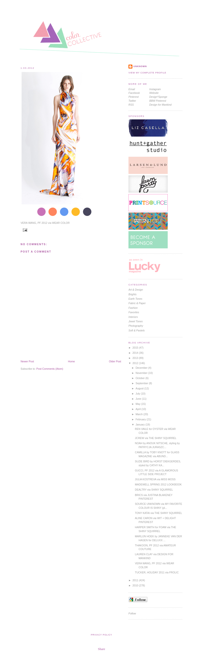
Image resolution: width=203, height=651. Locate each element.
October (140, 378)
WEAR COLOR (61, 222)
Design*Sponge (158, 96)
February (141, 419)
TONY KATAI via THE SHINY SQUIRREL (158, 512)
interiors (133, 316)
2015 (135, 347)
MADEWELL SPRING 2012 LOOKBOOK (158, 484)
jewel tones (135, 321)
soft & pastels (136, 330)
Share (101, 649)
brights (132, 294)
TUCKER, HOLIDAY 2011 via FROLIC (156, 572)
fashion (133, 307)
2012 (135, 363)
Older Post (115, 361)
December (142, 367)
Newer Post (27, 361)
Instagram (155, 89)
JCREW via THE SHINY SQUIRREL (155, 438)
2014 (135, 352)
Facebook (134, 92)
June (139, 398)
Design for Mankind (160, 104)
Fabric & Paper (137, 303)
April (138, 409)
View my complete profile (147, 72)
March (139, 414)
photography (135, 325)
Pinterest (133, 96)
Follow (132, 613)
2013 (135, 357)
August (140, 388)
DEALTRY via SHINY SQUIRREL (154, 489)
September (142, 383)
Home (71, 361)
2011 (135, 580)
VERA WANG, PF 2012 (34, 222)
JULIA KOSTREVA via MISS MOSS (155, 479)
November (142, 372)
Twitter (132, 100)
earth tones (135, 298)
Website (154, 92)
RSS (131, 104)
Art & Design (135, 289)
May (138, 403)
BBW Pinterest (157, 100)
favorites (133, 312)
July (138, 393)
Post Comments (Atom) (49, 368)
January (140, 424)
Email (131, 89)
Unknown (140, 66)
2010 (135, 585)
